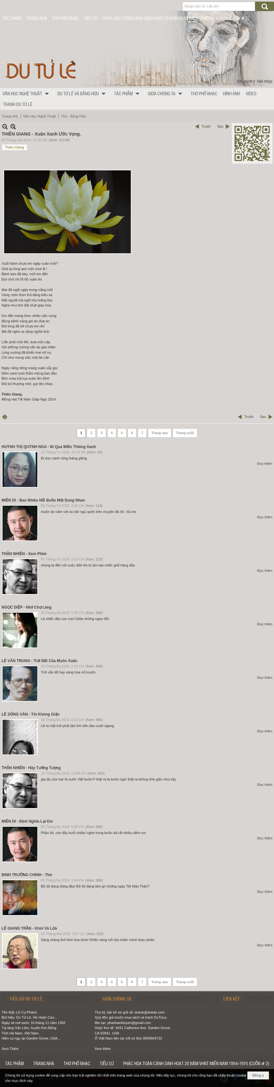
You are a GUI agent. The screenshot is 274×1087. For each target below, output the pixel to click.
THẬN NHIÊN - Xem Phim (24, 554)
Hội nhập (264, 81)
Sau (220, 126)
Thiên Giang (14, 147)
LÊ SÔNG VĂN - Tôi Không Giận (31, 714)
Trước (206, 126)
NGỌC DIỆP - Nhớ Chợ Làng (27, 607)
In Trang (5, 417)
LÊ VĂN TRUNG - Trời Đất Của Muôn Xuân (39, 661)
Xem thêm (103, 1049)
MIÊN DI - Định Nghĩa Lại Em (27, 821)
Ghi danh (244, 81)
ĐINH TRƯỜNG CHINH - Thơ (27, 875)
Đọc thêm (264, 463)
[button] (27, 93)
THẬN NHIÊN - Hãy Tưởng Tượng (31, 768)
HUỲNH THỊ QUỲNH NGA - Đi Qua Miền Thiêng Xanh (49, 447)
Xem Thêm (10, 1049)
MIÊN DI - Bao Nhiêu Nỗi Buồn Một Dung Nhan (43, 500)
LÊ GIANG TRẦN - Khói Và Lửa (29, 928)
